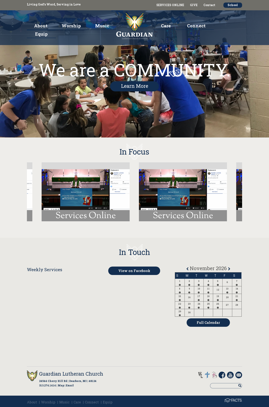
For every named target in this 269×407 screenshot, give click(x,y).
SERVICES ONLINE (170, 5)
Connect (92, 402)
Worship (48, 402)
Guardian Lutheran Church (71, 373)
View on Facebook (134, 270)
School (233, 5)
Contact (209, 5)
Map (61, 385)
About (32, 402)
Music (64, 402)
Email (70, 385)
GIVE (194, 5)
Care (77, 402)
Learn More (134, 86)
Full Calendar (208, 322)
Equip (107, 402)
